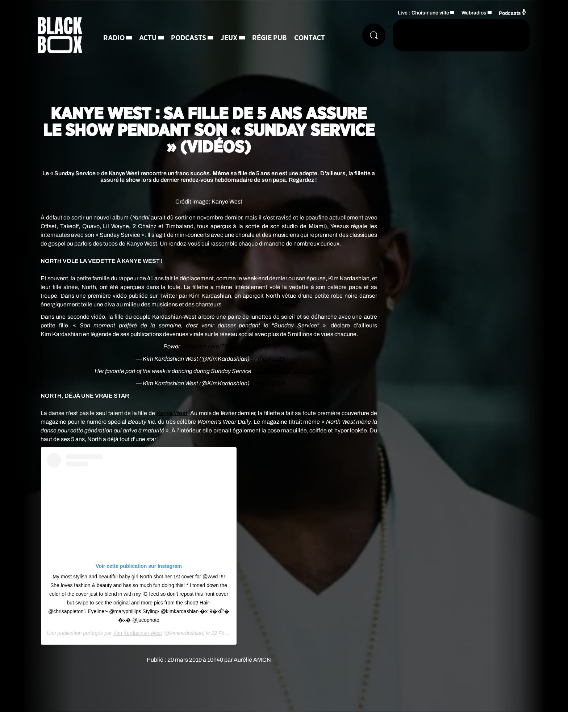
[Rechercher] (373, 35)
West (172, 413)
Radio (114, 38)
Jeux (229, 38)
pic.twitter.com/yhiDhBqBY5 (289, 371)
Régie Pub (269, 38)
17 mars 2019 (268, 359)
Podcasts (188, 38)
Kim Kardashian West (137, 633)
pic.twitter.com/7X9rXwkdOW (219, 346)
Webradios (474, 13)
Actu (147, 38)
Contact (309, 38)
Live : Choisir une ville (423, 13)
